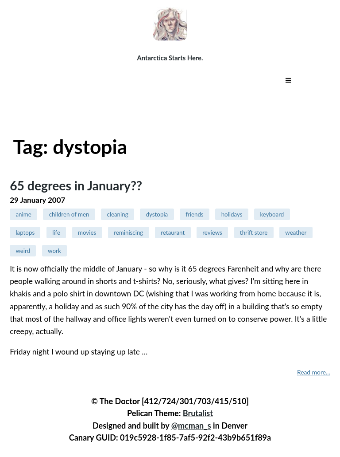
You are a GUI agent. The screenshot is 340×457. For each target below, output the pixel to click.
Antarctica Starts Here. (170, 58)
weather (295, 232)
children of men (69, 214)
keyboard (272, 214)
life (56, 232)
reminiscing (128, 232)
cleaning (117, 214)
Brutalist (198, 413)
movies (87, 232)
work (54, 250)
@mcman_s (191, 425)
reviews (212, 232)
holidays (232, 214)
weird (22, 250)
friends (194, 214)
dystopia (157, 214)
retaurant (173, 232)
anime (23, 214)
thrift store (254, 232)
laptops (25, 232)
